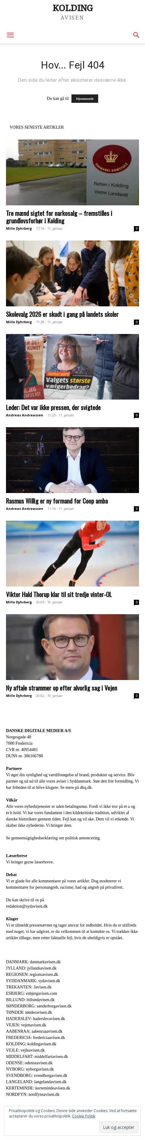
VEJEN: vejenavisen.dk (26, 1025)
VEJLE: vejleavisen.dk (25, 1050)
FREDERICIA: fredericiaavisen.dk (35, 1037)
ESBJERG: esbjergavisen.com (31, 993)
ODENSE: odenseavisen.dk (29, 1063)
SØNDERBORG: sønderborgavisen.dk (38, 1006)
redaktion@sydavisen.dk (26, 906)
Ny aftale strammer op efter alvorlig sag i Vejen (61, 687)
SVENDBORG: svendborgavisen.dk (36, 1075)
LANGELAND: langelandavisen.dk (36, 1082)
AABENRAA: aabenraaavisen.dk (34, 1031)
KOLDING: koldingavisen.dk (31, 1044)
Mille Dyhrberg (19, 228)
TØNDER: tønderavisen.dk (29, 1012)
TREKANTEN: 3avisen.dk (29, 987)
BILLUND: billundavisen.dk (30, 1000)
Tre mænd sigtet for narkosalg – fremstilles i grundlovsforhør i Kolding (59, 216)
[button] (10, 35)
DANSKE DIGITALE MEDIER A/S (38, 730)
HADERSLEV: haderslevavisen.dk (35, 1018)
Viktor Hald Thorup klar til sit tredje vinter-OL (59, 594)
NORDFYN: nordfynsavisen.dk (32, 1094)
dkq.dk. (86, 787)
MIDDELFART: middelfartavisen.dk (37, 1056)
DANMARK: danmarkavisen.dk (33, 962)
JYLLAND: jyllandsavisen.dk (31, 968)
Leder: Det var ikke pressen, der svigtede (53, 407)
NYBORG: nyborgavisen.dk (30, 1069)
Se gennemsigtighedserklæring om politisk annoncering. (53, 838)
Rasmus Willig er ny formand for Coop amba (57, 500)
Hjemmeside (85, 98)
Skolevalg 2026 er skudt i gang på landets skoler (62, 314)
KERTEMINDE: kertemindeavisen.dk (38, 1088)
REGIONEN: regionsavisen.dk (32, 974)
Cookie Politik (83, 1116)
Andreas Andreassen (24, 415)
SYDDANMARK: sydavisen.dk (33, 981)
